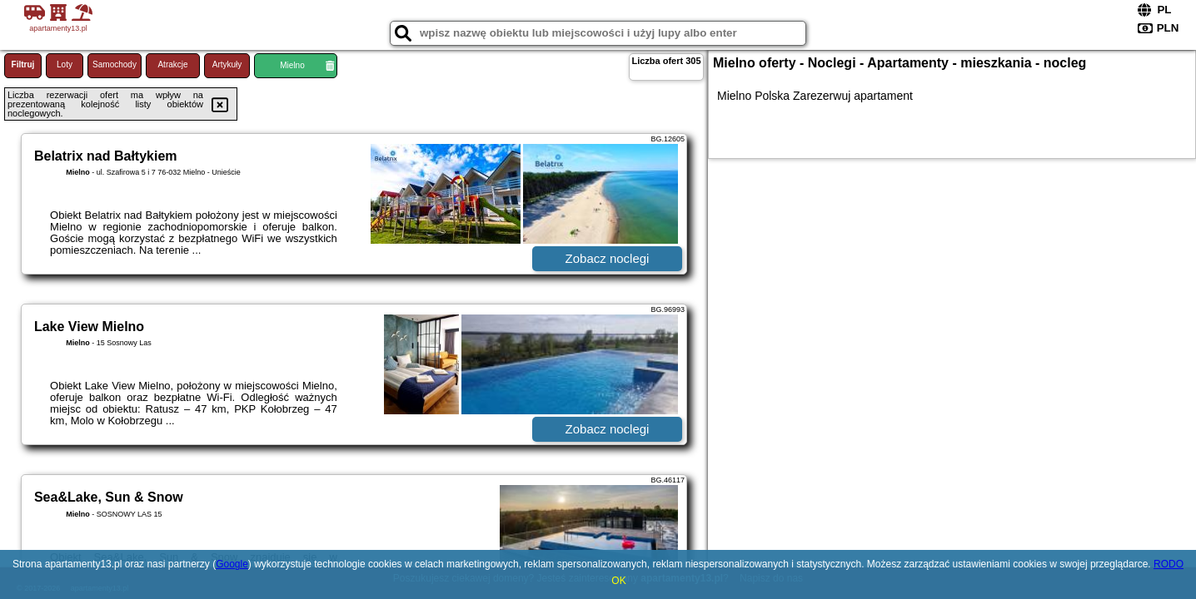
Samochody (114, 64)
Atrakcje (172, 64)
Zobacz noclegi (608, 258)
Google (232, 564)
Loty (64, 64)
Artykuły (227, 64)
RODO (1169, 564)
